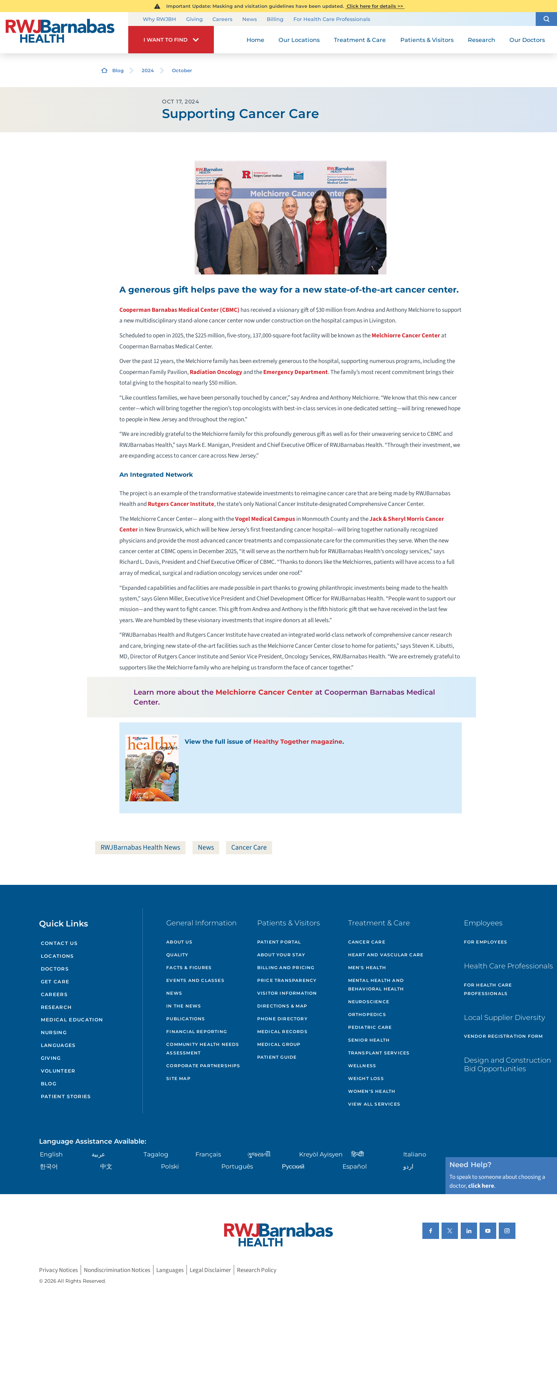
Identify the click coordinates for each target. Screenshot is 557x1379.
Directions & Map (282, 1006)
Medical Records (282, 1031)
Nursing (54, 1032)
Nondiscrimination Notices (117, 1269)
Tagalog (156, 1154)
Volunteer (58, 1071)
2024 (148, 70)
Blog (118, 70)
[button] (546, 19)
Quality (177, 954)
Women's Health (372, 1091)
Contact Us (59, 943)
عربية (98, 1154)
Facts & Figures (189, 967)
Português (237, 1166)
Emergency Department (295, 372)
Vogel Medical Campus (265, 518)
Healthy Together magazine (297, 741)
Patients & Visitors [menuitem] (427, 39)
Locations (57, 956)
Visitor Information (287, 993)
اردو (408, 1166)
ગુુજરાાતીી (259, 1154)
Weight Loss (366, 1078)
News (249, 19)
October (182, 70)
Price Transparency (287, 980)
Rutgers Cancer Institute (181, 503)
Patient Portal (279, 942)
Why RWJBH (159, 19)
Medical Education (72, 1019)
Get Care (55, 981)
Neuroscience (368, 1001)
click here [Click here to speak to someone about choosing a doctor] (481, 1185)
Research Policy (256, 1269)
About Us (179, 942)
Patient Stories (66, 1096)
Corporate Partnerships (203, 1065)
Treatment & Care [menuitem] (360, 39)
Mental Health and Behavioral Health (376, 985)
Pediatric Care (370, 1027)
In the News (183, 1006)
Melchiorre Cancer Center (406, 335)
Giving (194, 19)
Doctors (55, 969)
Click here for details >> (375, 6)
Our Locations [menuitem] (299, 39)
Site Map (178, 1078)
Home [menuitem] (255, 39)
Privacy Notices (58, 1269)
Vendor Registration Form (503, 1036)
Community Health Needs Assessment (202, 1048)
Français (208, 1154)
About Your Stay (281, 954)
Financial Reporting (196, 1031)
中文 (106, 1166)
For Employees (486, 942)
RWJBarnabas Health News (140, 847)
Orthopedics (367, 1014)
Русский (293, 1166)
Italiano (414, 1154)
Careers (222, 19)
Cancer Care (249, 847)
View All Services (374, 1104)
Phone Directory (282, 1018)
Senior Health (369, 1040)
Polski (170, 1166)
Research (56, 1007)
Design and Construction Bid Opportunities (507, 1064)
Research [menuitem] (481, 39)
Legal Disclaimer (210, 1269)
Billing (275, 19)
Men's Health (367, 967)
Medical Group (279, 1044)
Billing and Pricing (286, 967)
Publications (185, 1018)
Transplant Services (379, 1052)
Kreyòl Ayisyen (321, 1154)
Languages (58, 1045)
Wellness (362, 1065)
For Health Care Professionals (331, 19)
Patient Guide (277, 1057)
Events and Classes (195, 980)
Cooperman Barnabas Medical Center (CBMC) (179, 309)
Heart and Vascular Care (386, 954)
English (51, 1154)
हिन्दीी (357, 1154)
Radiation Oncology (216, 372)
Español (354, 1166)
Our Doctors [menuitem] (527, 39)
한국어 (49, 1166)
